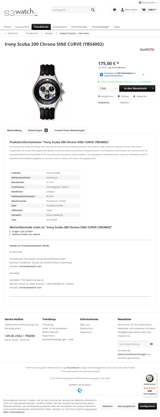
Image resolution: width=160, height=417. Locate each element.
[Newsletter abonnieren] (151, 344)
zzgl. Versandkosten (116, 67)
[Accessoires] (60, 27)
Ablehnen (107, 406)
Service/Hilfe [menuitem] (147, 2)
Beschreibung (14, 130)
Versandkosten (73, 367)
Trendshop (48, 324)
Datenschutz (86, 328)
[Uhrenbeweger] (101, 27)
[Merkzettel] (114, 10)
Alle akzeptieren (126, 406)
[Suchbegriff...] (73, 10)
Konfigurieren (147, 406)
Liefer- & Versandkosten (54, 328)
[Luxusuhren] (22, 27)
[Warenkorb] (149, 10)
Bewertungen (38, 130)
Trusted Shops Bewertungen (69, 130)
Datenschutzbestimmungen (132, 354)
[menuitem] (73, 11)
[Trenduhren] (41, 27)
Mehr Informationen (14, 412)
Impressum (86, 332)
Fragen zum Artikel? (21, 231)
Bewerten (140, 96)
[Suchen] (93, 10)
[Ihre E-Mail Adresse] (133, 344)
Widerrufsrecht (50, 332)
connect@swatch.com (30, 266)
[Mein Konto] (129, 10)
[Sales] (117, 27)
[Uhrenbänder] (79, 27)
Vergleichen (106, 96)
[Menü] (155, 374)
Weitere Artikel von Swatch (25, 234)
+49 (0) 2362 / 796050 (20, 336)
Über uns (85, 324)
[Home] (7, 27)
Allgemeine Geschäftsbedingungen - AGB (57, 337)
